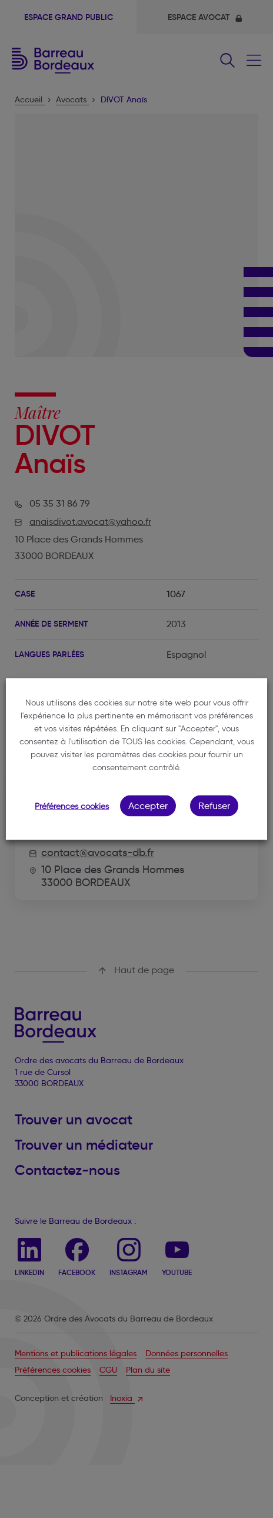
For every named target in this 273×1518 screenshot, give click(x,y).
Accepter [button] (148, 805)
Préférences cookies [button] (72, 806)
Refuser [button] (214, 805)
